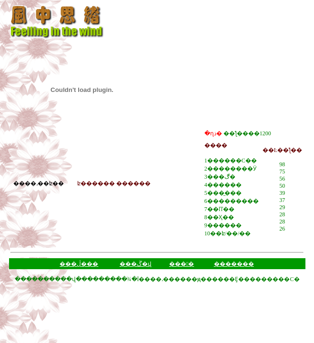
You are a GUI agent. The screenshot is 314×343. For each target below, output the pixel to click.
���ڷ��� (79, 264)
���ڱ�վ (136, 264)
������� (234, 264)
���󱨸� (181, 264)
